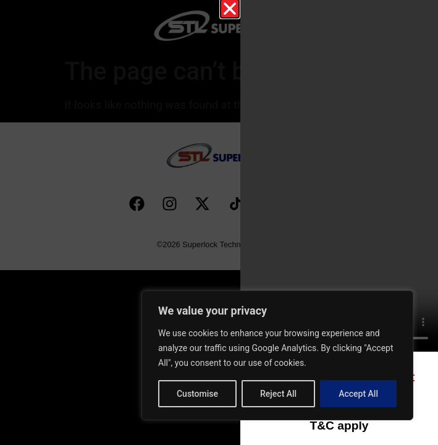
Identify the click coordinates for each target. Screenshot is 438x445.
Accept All (358, 394)
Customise (197, 394)
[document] (219, 222)
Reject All (278, 394)
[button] (229, 8)
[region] (277, 355)
